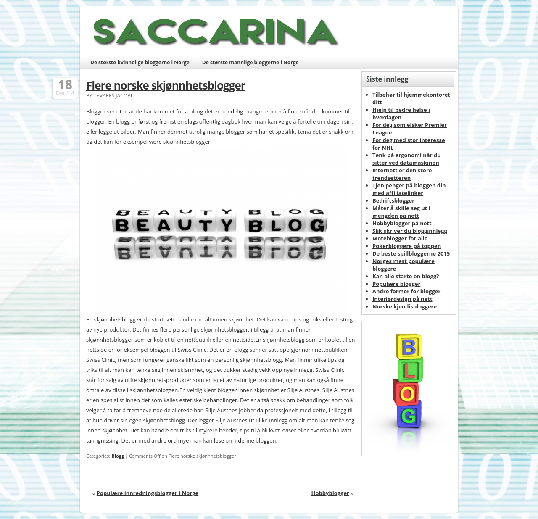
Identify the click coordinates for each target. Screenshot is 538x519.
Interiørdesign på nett (402, 299)
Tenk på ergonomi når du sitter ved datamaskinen (406, 158)
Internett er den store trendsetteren (402, 174)
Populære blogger (396, 283)
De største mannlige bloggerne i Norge (250, 62)
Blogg (117, 456)
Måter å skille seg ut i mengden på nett (401, 211)
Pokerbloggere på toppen (406, 246)
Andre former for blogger (406, 291)
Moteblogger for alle (399, 238)
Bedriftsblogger (393, 200)
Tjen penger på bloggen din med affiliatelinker (409, 189)
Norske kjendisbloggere (404, 306)
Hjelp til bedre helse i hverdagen (401, 113)
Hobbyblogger (330, 493)
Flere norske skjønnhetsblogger (165, 85)
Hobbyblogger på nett (402, 223)
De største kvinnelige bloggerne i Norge (140, 62)
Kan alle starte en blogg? (405, 276)
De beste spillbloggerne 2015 (411, 253)
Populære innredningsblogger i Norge (147, 493)
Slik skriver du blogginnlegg (409, 230)
